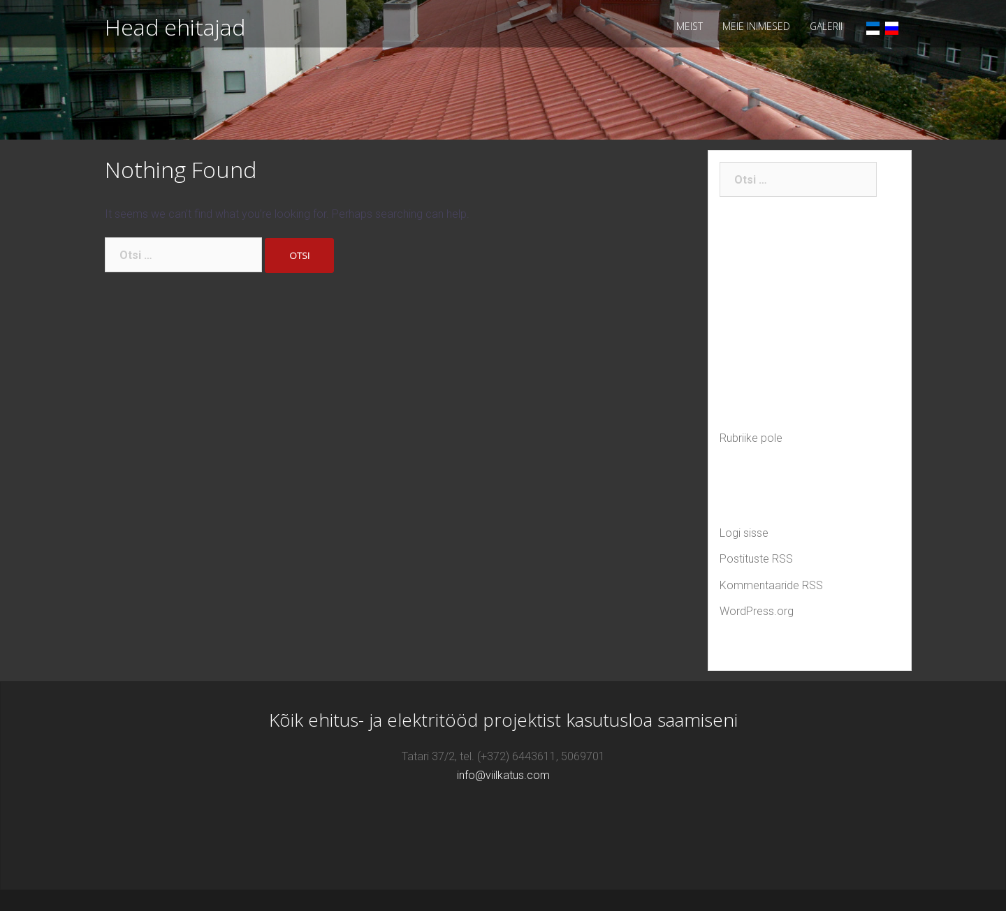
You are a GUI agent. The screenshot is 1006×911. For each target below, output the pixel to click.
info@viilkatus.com (503, 775)
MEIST (689, 26)
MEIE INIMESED (756, 26)
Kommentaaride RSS (771, 585)
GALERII (826, 26)
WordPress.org (757, 611)
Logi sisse (744, 533)
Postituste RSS (756, 558)
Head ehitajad (175, 27)
